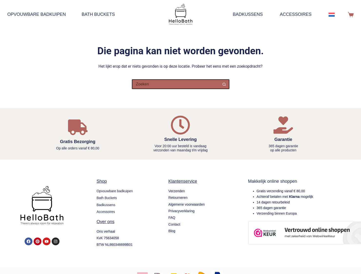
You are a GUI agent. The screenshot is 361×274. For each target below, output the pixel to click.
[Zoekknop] (224, 84)
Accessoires (296, 14)
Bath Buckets (98, 14)
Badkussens (248, 14)
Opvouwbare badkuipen (39, 15)
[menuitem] (334, 14)
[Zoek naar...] (176, 84)
